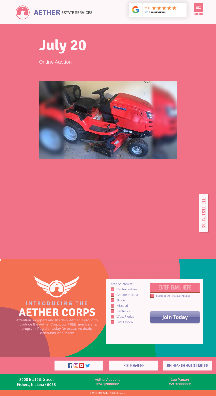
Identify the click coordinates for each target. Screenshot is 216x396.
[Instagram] (76, 365)
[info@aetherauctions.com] (187, 365)
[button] (198, 7)
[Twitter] (87, 365)
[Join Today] (175, 317)
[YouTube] (81, 365)
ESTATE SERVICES (76, 12)
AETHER (47, 12)
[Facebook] (70, 365)
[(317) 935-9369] (133, 365)
